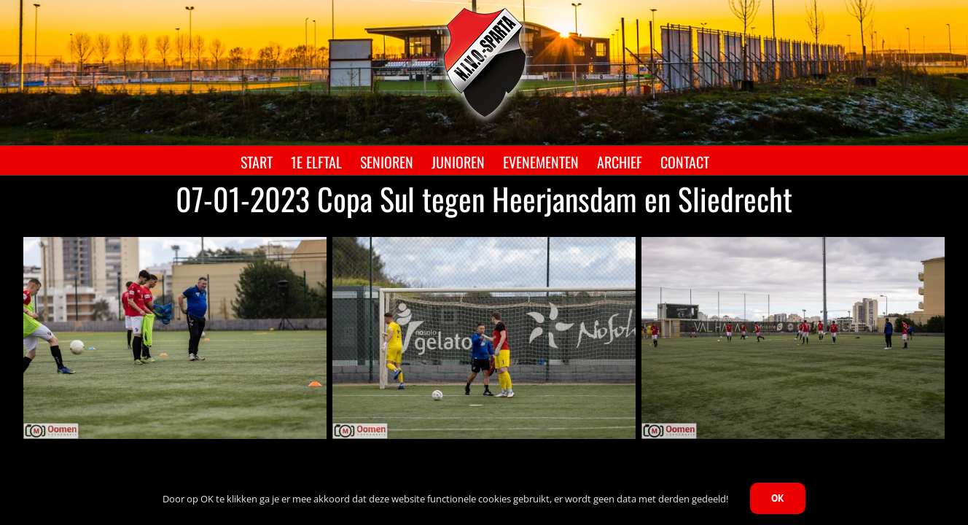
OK (777, 498)
